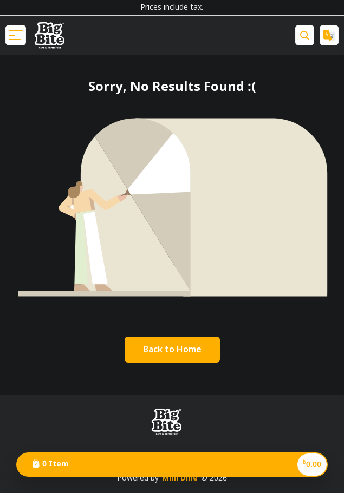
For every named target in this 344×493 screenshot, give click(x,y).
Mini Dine (180, 478)
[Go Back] (172, 350)
